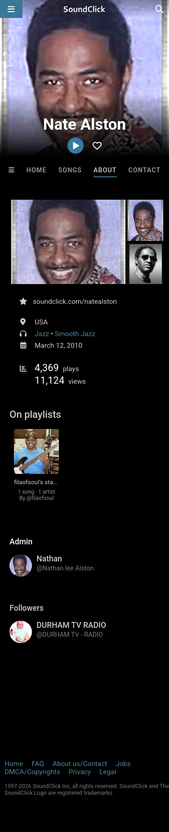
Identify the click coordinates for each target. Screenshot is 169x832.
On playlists (35, 414)
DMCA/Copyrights (32, 772)
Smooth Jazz (75, 334)
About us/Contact (80, 764)
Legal (107, 772)
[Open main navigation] (11, 9)
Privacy (79, 772)
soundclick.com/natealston (75, 302)
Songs (70, 170)
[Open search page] (160, 9)
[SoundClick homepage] (84, 9)
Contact (145, 170)
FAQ (37, 764)
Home (37, 170)
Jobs (123, 764)
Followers (26, 608)
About (105, 170)
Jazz (42, 334)
